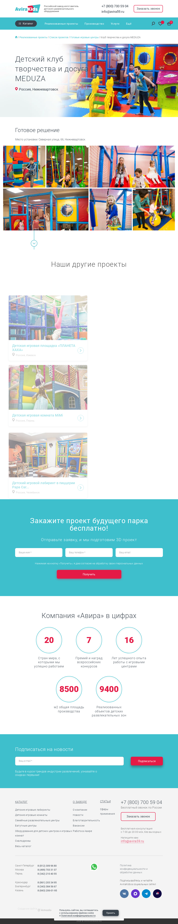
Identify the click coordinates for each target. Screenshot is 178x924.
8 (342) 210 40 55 (47, 873)
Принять (110, 912)
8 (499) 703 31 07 (47, 869)
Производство (90, 23)
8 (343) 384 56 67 (47, 886)
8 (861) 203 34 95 (47, 882)
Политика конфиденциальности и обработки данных (134, 869)
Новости (78, 815)
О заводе (80, 802)
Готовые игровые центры (84, 37)
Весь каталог (23, 846)
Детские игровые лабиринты (32, 809)
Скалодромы (23, 840)
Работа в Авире (82, 831)
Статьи (105, 801)
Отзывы (118, 23)
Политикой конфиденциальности (78, 915)
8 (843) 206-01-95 (47, 890)
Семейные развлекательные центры (37, 820)
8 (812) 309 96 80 (47, 865)
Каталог (28, 23)
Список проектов (59, 37)
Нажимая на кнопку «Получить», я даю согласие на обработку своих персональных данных (89, 563)
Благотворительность (86, 820)
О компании (80, 809)
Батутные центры (26, 825)
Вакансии (79, 825)
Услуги (106, 23)
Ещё (129, 23)
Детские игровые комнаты (31, 815)
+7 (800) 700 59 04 (115, 6)
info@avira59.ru (113, 11)
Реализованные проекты (61, 23)
